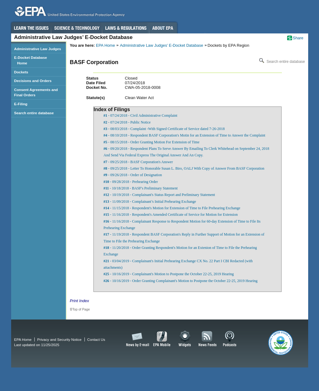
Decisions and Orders (33, 81)
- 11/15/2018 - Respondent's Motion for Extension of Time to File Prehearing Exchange (172, 208)
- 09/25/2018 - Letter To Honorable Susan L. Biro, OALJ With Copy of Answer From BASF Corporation (184, 168)
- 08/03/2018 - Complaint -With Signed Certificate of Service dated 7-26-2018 (164, 129)
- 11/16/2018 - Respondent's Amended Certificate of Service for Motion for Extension (171, 214)
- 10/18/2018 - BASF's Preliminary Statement (141, 188)
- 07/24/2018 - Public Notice (127, 122)
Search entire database (281, 61)
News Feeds (207, 339)
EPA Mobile (162, 339)
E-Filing (21, 104)
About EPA (163, 28)
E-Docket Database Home (30, 60)
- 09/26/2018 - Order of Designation (133, 175)
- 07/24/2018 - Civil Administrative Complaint (141, 115)
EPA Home (105, 45)
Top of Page (81, 309)
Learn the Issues (31, 28)
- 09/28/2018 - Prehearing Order (131, 182)
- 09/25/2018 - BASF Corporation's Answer (138, 162)
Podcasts (229, 339)
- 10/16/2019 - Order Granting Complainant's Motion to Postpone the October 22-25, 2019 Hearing (181, 281)
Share (298, 38)
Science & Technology (76, 28)
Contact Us (96, 339)
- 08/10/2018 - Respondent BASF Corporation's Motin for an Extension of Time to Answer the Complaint (184, 135)
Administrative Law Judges (37, 49)
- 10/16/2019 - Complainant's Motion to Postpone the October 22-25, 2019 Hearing (169, 274)
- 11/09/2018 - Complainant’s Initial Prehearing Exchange (150, 201)
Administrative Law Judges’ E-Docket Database (161, 45)
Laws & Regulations (125, 28)
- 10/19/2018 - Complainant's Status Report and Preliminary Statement (159, 195)
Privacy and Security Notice (59, 339)
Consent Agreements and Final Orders (36, 92)
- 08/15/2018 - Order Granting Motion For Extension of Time (152, 142)
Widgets (185, 339)
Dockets (21, 72)
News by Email (136, 339)
